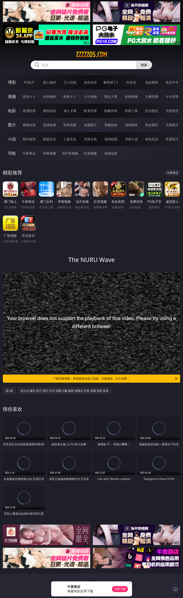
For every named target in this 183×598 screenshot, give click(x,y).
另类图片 (172, 125)
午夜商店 (29, 153)
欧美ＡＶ (69, 96)
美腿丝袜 (110, 125)
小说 (12, 139)
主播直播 (151, 96)
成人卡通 (69, 110)
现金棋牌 (151, 82)
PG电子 (29, 82)
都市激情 (29, 139)
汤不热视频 (70, 153)
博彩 (12, 82)
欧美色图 (69, 125)
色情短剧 (110, 153)
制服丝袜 (110, 110)
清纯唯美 (131, 125)
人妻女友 (69, 139)
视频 (12, 96)
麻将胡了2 (110, 82)
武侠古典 (90, 139)
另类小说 (131, 139)
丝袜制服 (131, 96)
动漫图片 (90, 125)
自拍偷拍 (49, 96)
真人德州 (49, 82)
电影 (12, 110)
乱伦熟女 (151, 110)
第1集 (9, 391)
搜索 (144, 65)
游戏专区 (90, 82)
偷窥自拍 (29, 125)
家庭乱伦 (49, 139)
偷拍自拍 (49, 110)
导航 (12, 153)
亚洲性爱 (29, 110)
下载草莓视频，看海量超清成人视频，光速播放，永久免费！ (115, 378)
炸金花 (131, 82)
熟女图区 (151, 125)
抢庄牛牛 (172, 82)
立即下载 (120, 589)
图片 (12, 125)
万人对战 (69, 82)
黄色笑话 (151, 139)
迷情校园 (110, 139)
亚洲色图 (49, 125)
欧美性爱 (90, 110)
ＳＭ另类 (172, 96)
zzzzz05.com (91, 54)
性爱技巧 (172, 139)
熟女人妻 (110, 96)
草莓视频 (49, 153)
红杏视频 (90, 153)
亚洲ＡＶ (29, 96)
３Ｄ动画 (90, 96)
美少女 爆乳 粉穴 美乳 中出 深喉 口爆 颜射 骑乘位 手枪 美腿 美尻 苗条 (65, 391)
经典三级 (131, 110)
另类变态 (172, 110)
